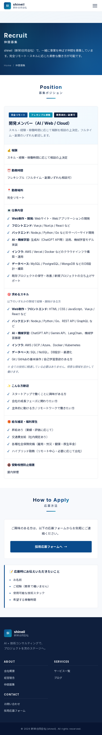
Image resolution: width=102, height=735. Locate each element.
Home (7, 65)
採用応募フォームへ (51, 546)
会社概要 (9, 671)
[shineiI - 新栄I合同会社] (15, 5)
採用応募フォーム (14, 710)
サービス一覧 (62, 671)
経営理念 (9, 677)
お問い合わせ (12, 704)
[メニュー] (95, 6)
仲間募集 (9, 684)
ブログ (58, 677)
